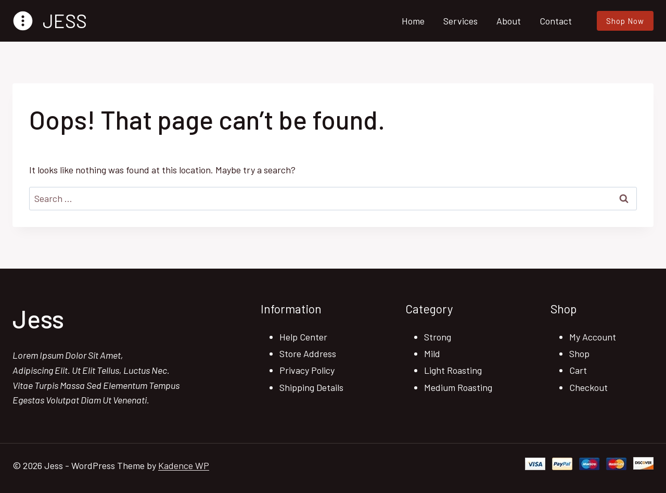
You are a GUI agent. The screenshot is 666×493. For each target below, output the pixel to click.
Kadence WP (183, 465)
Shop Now (625, 21)
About (508, 21)
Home (413, 21)
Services (460, 21)
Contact (556, 21)
